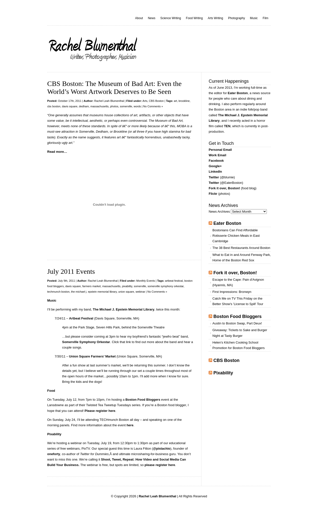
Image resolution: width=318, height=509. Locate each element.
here (129, 425)
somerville (126, 106)
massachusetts (99, 106)
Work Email (217, 155)
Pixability (223, 372)
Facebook (216, 160)
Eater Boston (238, 93)
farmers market (91, 286)
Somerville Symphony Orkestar (86, 342)
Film (265, 18)
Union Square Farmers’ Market (92, 356)
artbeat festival (174, 280)
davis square (69, 106)
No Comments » (153, 106)
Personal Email (220, 150)
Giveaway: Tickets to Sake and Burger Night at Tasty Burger (239, 332)
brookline (184, 100)
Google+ (215, 166)
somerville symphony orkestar (166, 286)
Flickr (213, 194)
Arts (145, 100)
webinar (140, 291)
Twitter (214, 177)
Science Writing (170, 18)
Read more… (57, 152)
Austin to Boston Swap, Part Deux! (237, 323)
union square (126, 291)
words (137, 106)
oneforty (53, 454)
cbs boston (53, 106)
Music (254, 18)
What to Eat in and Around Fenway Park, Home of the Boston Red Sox (241, 257)
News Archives (219, 211)
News (151, 18)
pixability (127, 286)
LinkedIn (215, 171)
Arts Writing (215, 18)
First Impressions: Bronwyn (231, 292)
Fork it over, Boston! (224, 188)
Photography (236, 18)
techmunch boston (58, 291)
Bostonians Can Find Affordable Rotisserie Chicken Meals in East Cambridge (236, 235)
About (139, 18)
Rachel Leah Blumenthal (109, 100)
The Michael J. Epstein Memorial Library (124, 309)
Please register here (99, 411)
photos (114, 106)
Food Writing (194, 18)
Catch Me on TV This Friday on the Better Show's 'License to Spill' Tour (237, 301)
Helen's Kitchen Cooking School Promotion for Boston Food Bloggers (238, 345)
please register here (160, 465)
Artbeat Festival (81, 318)
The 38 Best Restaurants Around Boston (241, 248)
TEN (227, 126)
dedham (84, 106)
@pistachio (161, 448)
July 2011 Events (71, 271)
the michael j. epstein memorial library (94, 291)
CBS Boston (156, 100)
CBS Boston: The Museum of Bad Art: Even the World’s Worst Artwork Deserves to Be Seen (114, 87)
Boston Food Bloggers (142, 399)
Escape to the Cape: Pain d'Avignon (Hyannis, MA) (238, 282)
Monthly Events (145, 280)
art (175, 100)
